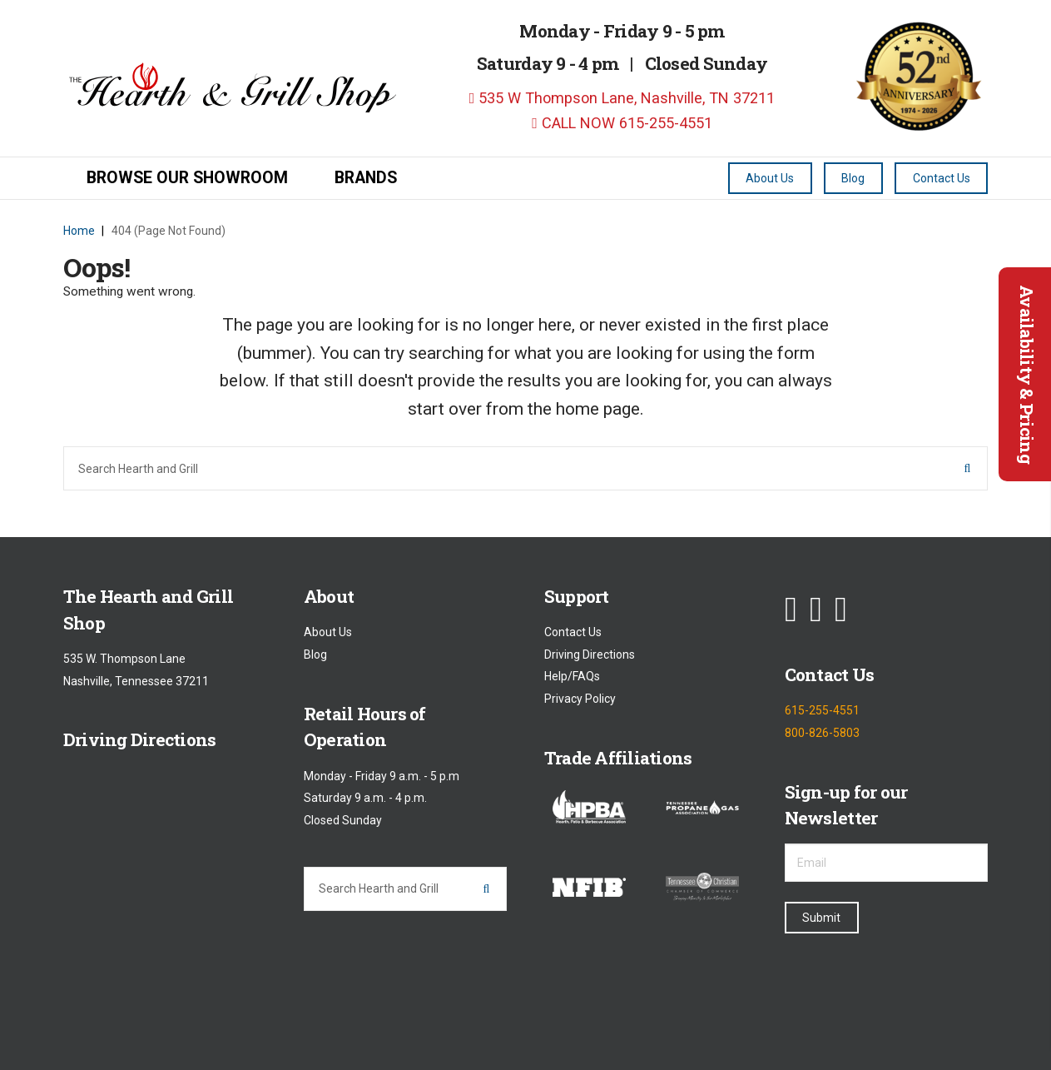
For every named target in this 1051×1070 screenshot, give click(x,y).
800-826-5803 (822, 732)
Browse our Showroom (187, 177)
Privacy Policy (580, 698)
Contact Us (573, 633)
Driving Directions (589, 654)
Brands (366, 177)
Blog (315, 654)
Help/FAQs (572, 677)
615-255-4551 (822, 711)
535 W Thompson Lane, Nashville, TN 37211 (622, 98)
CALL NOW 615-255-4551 (622, 123)
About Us (328, 633)
